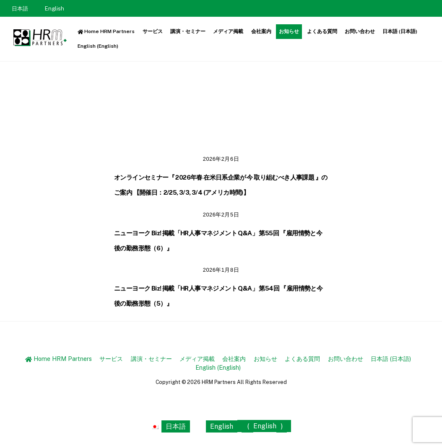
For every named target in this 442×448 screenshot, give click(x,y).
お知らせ (289, 31)
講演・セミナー (187, 31)
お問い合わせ (360, 31)
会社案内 (261, 31)
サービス (153, 31)
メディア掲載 (228, 31)
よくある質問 (322, 31)
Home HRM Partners (106, 31)
